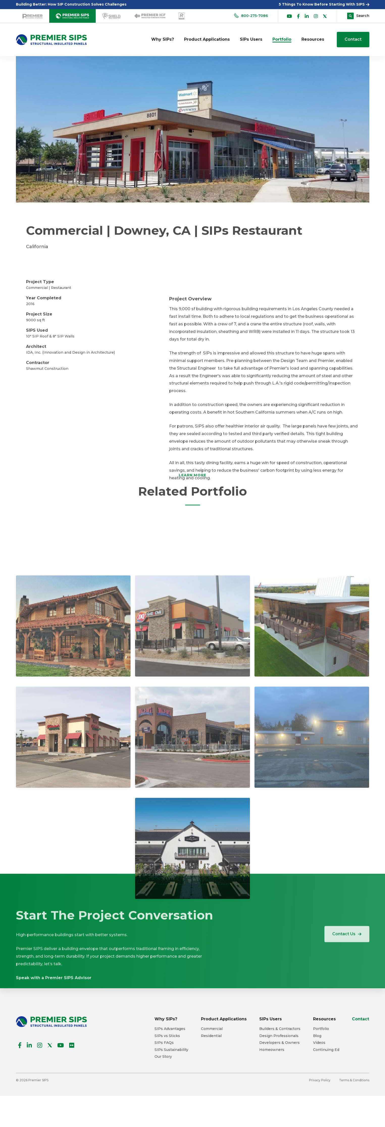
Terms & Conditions (354, 1080)
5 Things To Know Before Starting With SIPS (324, 4)
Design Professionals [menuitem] (278, 1036)
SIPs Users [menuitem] (251, 39)
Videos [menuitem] (319, 1043)
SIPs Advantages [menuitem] (170, 1029)
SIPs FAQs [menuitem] (164, 1043)
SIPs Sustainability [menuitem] (171, 1050)
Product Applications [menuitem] (207, 39)
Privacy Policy (319, 1080)
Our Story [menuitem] (163, 1056)
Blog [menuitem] (317, 1036)
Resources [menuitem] (312, 39)
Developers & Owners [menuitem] (279, 1043)
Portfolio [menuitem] (281, 39)
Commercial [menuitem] (212, 1029)
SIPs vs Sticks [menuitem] (167, 1036)
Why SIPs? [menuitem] (162, 39)
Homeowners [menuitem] (271, 1050)
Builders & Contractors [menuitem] (279, 1029)
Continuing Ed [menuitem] (326, 1050)
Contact (353, 39)
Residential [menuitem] (211, 1036)
